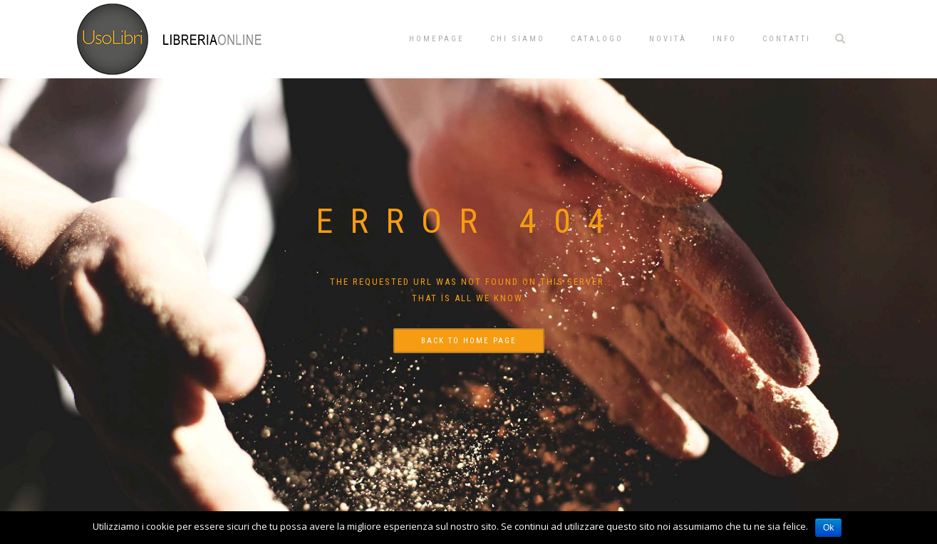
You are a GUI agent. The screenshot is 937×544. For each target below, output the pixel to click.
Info (725, 38)
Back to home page (469, 340)
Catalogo (597, 38)
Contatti (786, 38)
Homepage (437, 38)
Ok (828, 528)
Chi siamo (517, 38)
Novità (668, 38)
